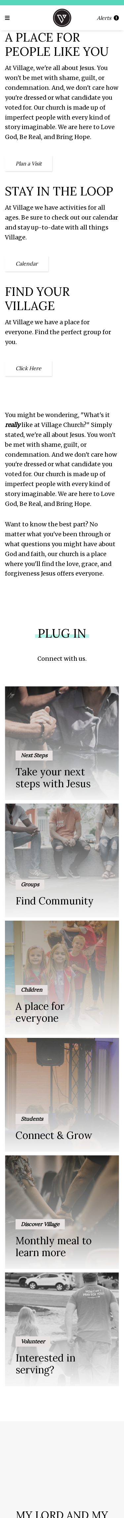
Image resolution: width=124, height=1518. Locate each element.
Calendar (27, 263)
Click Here (28, 368)
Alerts (108, 17)
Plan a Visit (29, 163)
